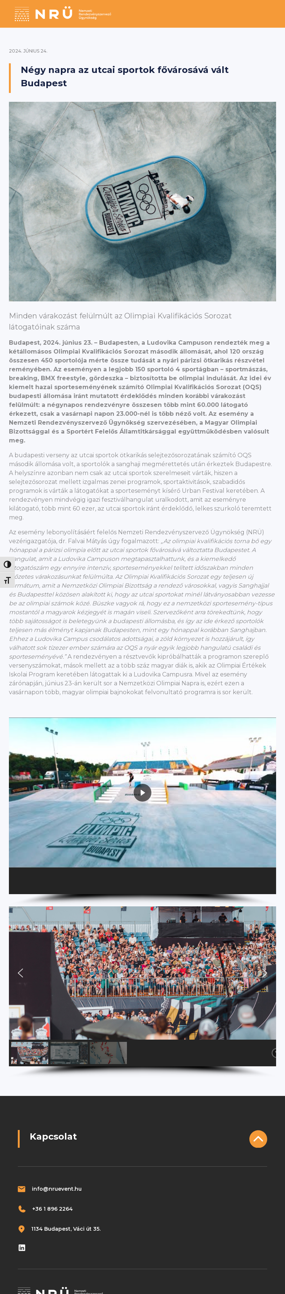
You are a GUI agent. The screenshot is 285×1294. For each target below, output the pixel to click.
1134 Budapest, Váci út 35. (66, 1229)
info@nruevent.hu (57, 1189)
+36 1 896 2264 (52, 1209)
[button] (29, 881)
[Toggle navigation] (265, 14)
